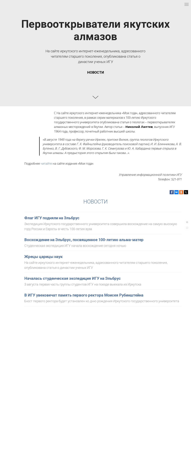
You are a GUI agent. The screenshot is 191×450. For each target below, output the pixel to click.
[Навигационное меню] (186, 4)
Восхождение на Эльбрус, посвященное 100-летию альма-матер (84, 240)
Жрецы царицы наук (43, 256)
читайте (46, 164)
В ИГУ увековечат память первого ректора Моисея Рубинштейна (83, 295)
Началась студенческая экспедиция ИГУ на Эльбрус (72, 278)
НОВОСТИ (95, 202)
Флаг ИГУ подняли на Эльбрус (51, 218)
